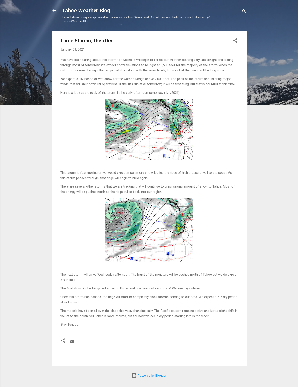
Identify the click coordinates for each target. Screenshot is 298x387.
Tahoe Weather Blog (86, 10)
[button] (235, 41)
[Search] (244, 12)
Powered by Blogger (149, 376)
